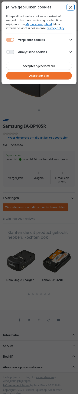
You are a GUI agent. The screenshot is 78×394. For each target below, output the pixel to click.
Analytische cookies (45, 52)
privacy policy (55, 28)
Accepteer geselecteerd (39, 66)
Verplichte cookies (45, 40)
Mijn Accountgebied (38, 24)
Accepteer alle (39, 75)
